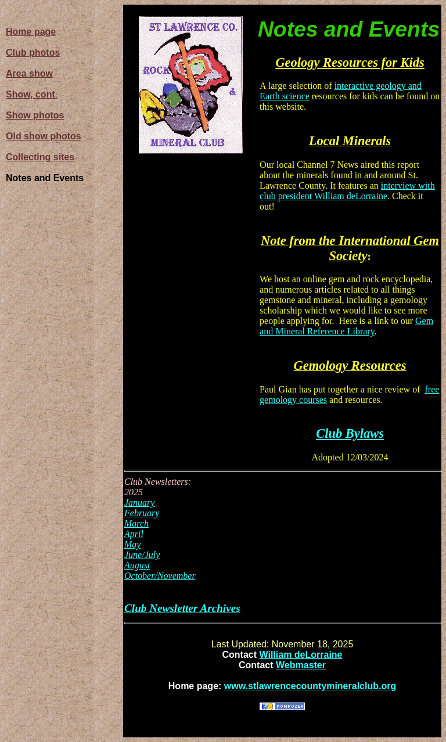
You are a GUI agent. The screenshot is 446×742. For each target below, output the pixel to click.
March (136, 523)
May (132, 544)
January (139, 502)
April (133, 534)
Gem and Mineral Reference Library (346, 326)
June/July (142, 555)
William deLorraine (301, 655)
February (141, 513)
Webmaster (301, 665)
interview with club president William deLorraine (347, 191)
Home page (31, 32)
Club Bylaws (350, 433)
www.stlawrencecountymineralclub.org (310, 686)
